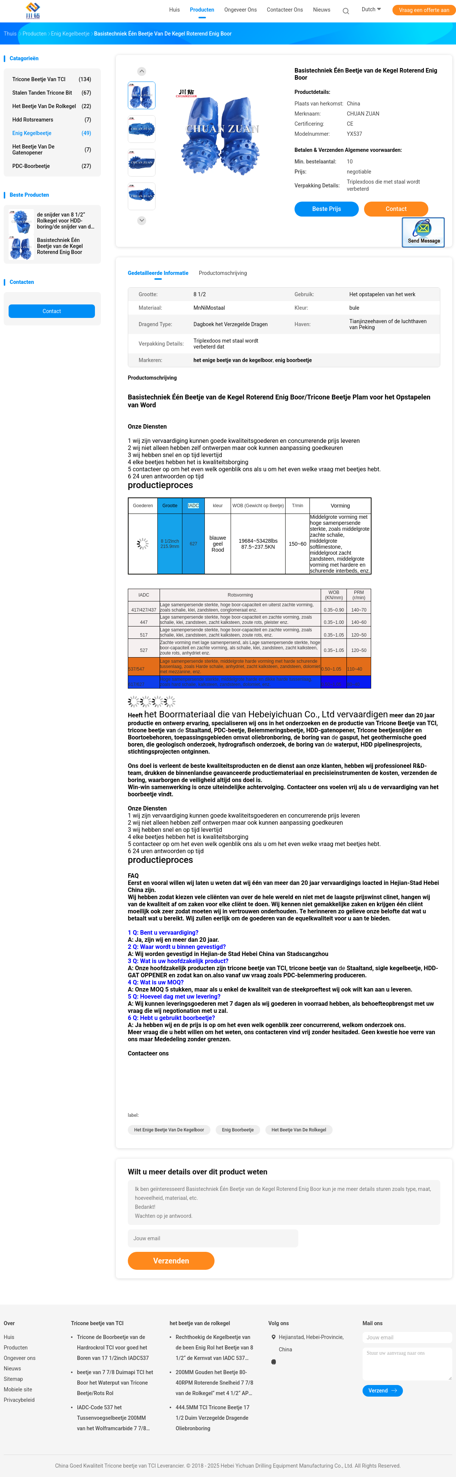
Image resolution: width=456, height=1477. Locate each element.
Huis (9, 1337)
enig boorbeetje (238, 1130)
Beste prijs (326, 208)
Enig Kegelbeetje (51, 133)
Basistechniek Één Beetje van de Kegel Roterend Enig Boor (60, 246)
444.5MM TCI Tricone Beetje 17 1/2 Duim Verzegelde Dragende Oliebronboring (212, 1417)
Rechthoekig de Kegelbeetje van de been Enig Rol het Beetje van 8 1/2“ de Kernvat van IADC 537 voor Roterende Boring (214, 1348)
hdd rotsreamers (51, 119)
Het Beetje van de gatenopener (51, 150)
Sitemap (13, 1379)
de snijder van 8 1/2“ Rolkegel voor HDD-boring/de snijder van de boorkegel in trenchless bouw (65, 221)
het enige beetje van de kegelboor (169, 1130)
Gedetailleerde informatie (158, 273)
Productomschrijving (223, 273)
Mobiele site (18, 1389)
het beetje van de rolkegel (51, 106)
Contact (52, 311)
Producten (16, 1348)
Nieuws (12, 1369)
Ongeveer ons (20, 1358)
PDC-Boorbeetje (51, 166)
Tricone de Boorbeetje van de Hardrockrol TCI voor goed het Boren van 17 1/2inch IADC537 (113, 1347)
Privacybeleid (19, 1400)
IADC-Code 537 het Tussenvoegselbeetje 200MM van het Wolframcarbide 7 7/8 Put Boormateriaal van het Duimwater (111, 1419)
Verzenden (171, 1260)
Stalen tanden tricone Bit (51, 92)
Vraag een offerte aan (424, 10)
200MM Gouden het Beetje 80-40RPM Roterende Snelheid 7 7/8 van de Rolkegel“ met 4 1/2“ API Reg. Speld (214, 1383)
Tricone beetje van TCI (51, 79)
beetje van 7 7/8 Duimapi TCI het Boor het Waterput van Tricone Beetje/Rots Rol (115, 1382)
